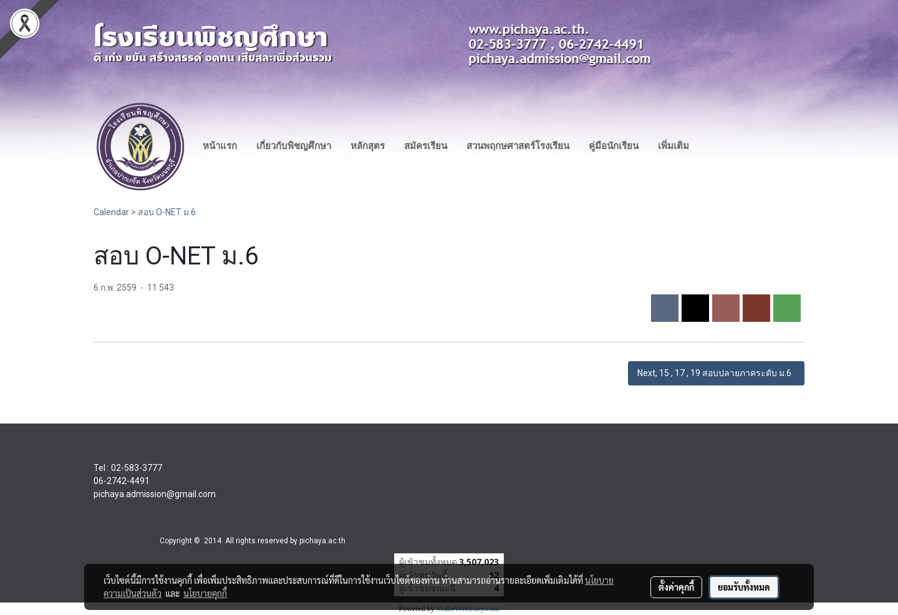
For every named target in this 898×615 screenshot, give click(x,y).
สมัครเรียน (425, 146)
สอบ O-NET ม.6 (167, 212)
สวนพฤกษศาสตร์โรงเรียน (517, 146)
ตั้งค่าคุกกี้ (676, 587)
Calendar (111, 212)
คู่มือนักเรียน (614, 146)
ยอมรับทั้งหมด (744, 587)
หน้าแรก (220, 146)
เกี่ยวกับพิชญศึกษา (293, 146)
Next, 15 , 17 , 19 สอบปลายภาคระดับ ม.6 (716, 373)
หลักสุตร (367, 146)
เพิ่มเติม (673, 146)
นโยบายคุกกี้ (205, 593)
